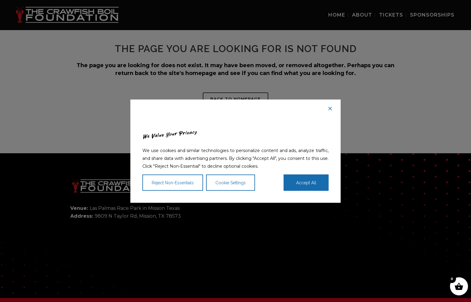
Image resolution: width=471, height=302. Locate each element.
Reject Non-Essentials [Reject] (173, 182)
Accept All (306, 182)
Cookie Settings (230, 182)
